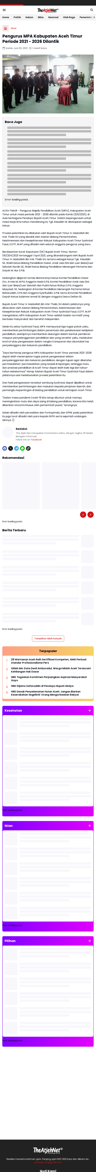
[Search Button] (92, 10)
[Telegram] (16, 448)
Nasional (53, 17)
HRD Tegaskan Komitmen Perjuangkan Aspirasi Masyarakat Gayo (49, 679)
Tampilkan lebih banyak (48, 638)
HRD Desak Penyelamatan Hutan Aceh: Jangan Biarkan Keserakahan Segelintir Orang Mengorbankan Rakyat (45, 693)
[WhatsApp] (22, 448)
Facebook (36, 439)
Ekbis (41, 17)
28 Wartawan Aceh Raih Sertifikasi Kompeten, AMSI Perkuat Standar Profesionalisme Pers (49, 661)
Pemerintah (86, 17)
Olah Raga (69, 17)
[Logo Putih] (48, 1149)
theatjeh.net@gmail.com (48, 1162)
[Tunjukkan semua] (89, 710)
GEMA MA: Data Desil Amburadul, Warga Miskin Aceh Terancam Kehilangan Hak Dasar (51, 670)
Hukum (29, 17)
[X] (10, 448)
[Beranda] (5, 28)
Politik (17, 17)
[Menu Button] (4, 10)
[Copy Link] (28, 448)
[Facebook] (4, 448)
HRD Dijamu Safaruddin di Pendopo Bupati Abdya (42, 686)
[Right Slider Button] (93, 17)
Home (5, 17)
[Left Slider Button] (83, 515)
